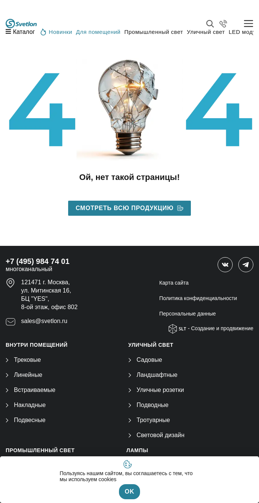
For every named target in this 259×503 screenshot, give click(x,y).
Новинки (56, 31)
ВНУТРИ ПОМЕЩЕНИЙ (37, 345)
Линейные (24, 375)
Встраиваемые (30, 390)
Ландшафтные (153, 375)
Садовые (145, 360)
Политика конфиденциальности (198, 298)
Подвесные (26, 420)
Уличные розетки (156, 390)
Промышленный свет (153, 32)
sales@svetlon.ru (44, 321)
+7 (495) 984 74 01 (38, 261)
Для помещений (98, 32)
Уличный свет (206, 32)
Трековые (23, 360)
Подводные (148, 405)
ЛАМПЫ (137, 450)
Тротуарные (149, 420)
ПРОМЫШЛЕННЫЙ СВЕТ (40, 450)
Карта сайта (174, 283)
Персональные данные (187, 314)
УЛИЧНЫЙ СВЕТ (151, 345)
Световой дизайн (156, 435)
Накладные (26, 405)
